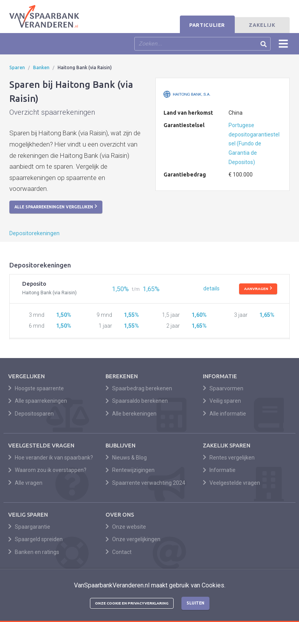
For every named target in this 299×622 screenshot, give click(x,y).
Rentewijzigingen (130, 470)
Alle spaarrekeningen (37, 401)
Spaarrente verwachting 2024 (145, 483)
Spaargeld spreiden (35, 539)
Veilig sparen (222, 401)
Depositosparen (31, 414)
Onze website (126, 527)
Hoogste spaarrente (36, 388)
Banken (41, 67)
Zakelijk (262, 25)
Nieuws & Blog (126, 457)
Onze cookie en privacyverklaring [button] (132, 603)
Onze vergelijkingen (133, 539)
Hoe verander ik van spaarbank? (50, 457)
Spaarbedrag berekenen (139, 388)
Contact (119, 552)
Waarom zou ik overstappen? (47, 470)
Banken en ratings (33, 552)
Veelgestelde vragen (231, 483)
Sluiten (195, 603)
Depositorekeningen (34, 233)
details (211, 288)
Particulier (207, 25)
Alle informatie (224, 414)
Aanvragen (258, 288)
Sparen (17, 67)
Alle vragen (25, 483)
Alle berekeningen (131, 414)
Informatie (219, 470)
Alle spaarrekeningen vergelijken (55, 206)
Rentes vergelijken (229, 457)
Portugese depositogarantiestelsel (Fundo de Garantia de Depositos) (254, 143)
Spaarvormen (223, 388)
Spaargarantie (29, 527)
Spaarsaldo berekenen (137, 401)
